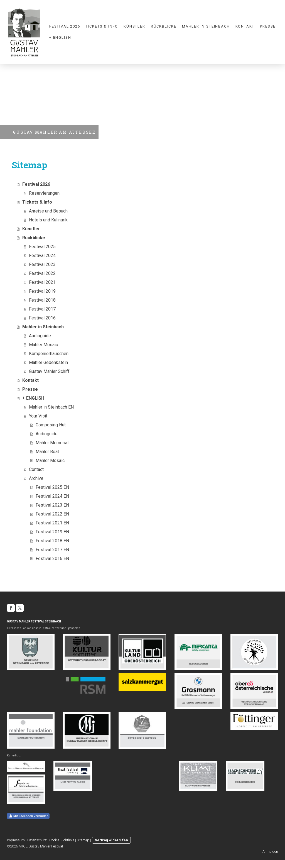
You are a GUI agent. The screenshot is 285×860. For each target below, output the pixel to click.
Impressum (16, 840)
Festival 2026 (64, 26)
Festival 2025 (42, 246)
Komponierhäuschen (48, 353)
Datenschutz (37, 840)
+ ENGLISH (60, 37)
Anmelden (270, 851)
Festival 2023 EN (52, 505)
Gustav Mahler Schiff (49, 371)
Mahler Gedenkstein (48, 362)
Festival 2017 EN (52, 549)
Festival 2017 (42, 309)
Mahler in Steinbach (206, 26)
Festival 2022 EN (52, 514)
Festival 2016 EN (52, 558)
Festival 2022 (42, 273)
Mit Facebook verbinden (28, 816)
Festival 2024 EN (52, 496)
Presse (268, 26)
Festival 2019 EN (52, 531)
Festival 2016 (42, 318)
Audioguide (40, 335)
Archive (36, 478)
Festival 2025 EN (52, 487)
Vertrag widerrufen (111, 840)
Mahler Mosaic (43, 344)
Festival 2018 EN (52, 540)
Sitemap (83, 840)
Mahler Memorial (52, 442)
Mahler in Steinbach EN (51, 407)
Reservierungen (44, 193)
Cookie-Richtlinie (61, 840)
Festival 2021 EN (52, 523)
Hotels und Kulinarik (48, 220)
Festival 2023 (42, 264)
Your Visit (38, 416)
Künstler (134, 26)
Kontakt (245, 26)
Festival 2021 (42, 282)
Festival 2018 (42, 300)
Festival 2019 (42, 291)
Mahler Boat (47, 451)
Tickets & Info (102, 26)
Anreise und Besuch (48, 211)
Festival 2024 (42, 255)
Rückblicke (163, 26)
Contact (36, 469)
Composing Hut (51, 424)
